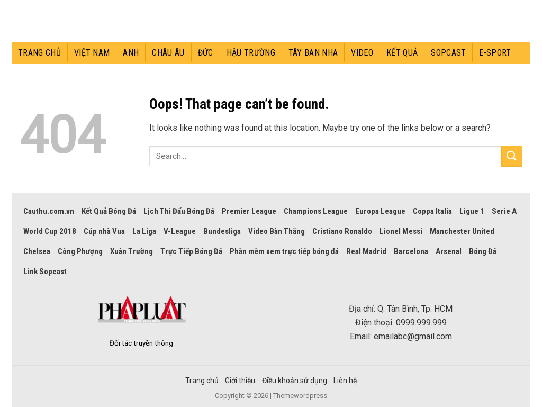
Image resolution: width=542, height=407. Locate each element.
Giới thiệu (240, 380)
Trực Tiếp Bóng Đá (191, 251)
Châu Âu (168, 53)
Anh (131, 53)
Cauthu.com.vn (48, 211)
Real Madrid (366, 251)
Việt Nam (92, 53)
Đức (205, 53)
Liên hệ (345, 380)
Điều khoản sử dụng (294, 380)
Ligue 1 (471, 211)
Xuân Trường (131, 251)
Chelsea (36, 251)
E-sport (495, 53)
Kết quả (402, 53)
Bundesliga (222, 231)
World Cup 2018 (49, 231)
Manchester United (462, 231)
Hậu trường (251, 53)
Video (362, 53)
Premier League (249, 211)
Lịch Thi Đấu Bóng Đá (178, 211)
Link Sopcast (45, 271)
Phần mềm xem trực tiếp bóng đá (284, 251)
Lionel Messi (401, 231)
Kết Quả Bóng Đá (109, 211)
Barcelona (411, 251)
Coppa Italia (432, 211)
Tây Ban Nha (313, 53)
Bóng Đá (482, 251)
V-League (180, 231)
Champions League (316, 211)
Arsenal (449, 251)
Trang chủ (39, 53)
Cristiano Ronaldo (342, 231)
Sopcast (448, 53)
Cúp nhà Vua (104, 231)
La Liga (144, 231)
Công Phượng (80, 251)
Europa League (380, 211)
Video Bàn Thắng (276, 231)
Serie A (504, 211)
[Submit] (511, 156)
